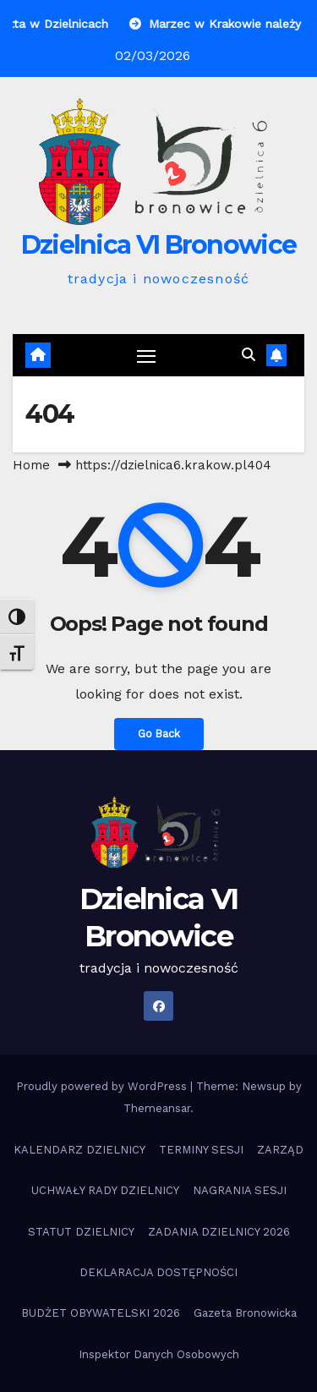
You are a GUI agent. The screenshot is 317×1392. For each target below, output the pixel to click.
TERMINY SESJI (201, 1149)
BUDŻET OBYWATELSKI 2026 (100, 1313)
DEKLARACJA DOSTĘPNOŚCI (158, 1272)
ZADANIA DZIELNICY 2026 (219, 1231)
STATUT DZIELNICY (81, 1231)
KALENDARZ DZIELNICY (79, 1149)
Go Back (159, 733)
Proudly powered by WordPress (103, 1086)
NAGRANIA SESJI (240, 1190)
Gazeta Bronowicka (245, 1313)
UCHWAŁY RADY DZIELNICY (105, 1190)
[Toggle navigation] (146, 355)
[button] (248, 355)
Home (31, 465)
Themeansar (156, 1108)
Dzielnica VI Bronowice (159, 244)
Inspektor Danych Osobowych (159, 1354)
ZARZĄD (280, 1149)
